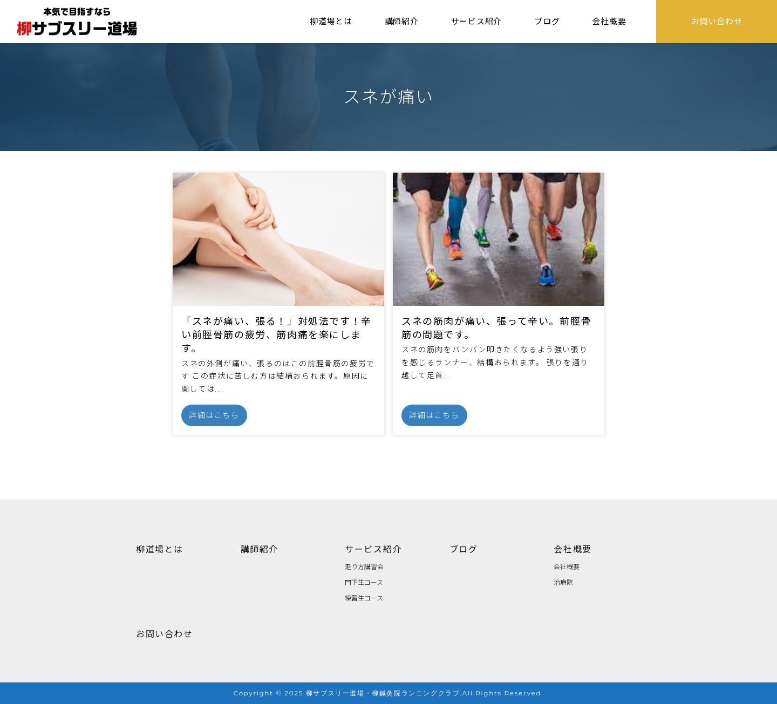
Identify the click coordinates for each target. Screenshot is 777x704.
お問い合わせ (164, 633)
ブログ (463, 548)
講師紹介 (259, 548)
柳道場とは (159, 548)
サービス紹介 (373, 548)
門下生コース (364, 581)
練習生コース (364, 597)
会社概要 (572, 548)
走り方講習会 (364, 566)
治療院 (563, 581)
